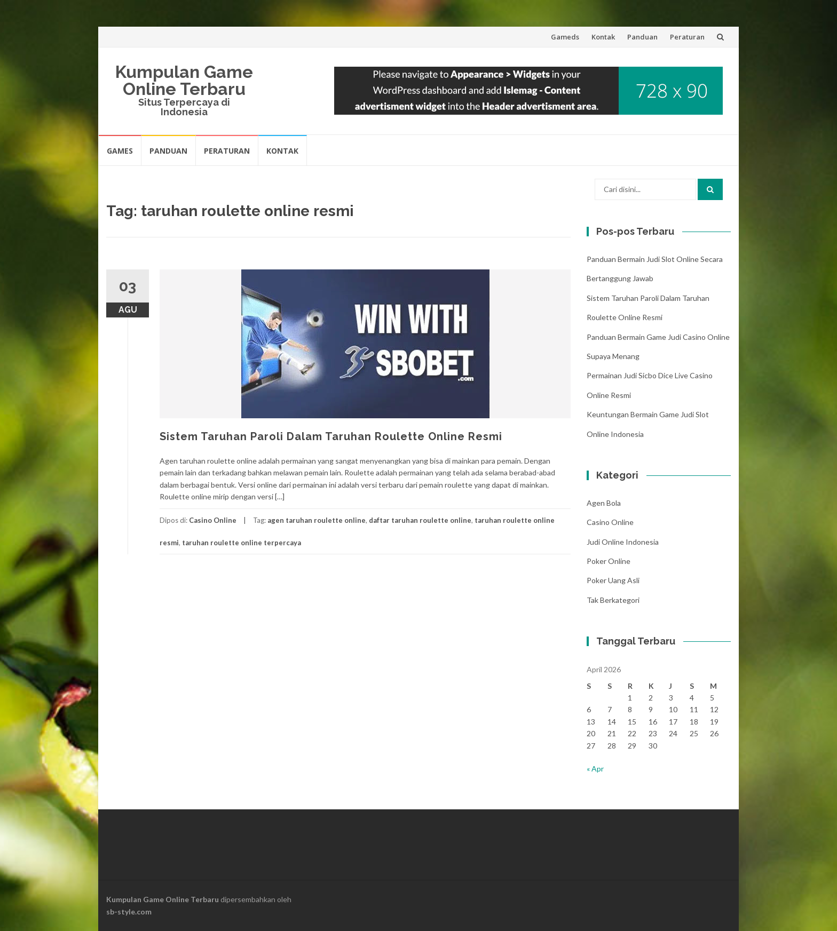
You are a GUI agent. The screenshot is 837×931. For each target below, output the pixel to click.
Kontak (603, 37)
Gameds (565, 37)
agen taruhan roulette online (316, 520)
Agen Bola (604, 502)
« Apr (595, 768)
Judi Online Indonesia (623, 541)
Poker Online (608, 561)
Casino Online (212, 520)
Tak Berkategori (613, 599)
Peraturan (687, 37)
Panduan (642, 37)
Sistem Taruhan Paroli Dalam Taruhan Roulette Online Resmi (331, 436)
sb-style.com (129, 911)
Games (120, 151)
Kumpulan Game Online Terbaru (184, 80)
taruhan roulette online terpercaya (241, 542)
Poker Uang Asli (613, 580)
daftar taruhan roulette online (420, 520)
